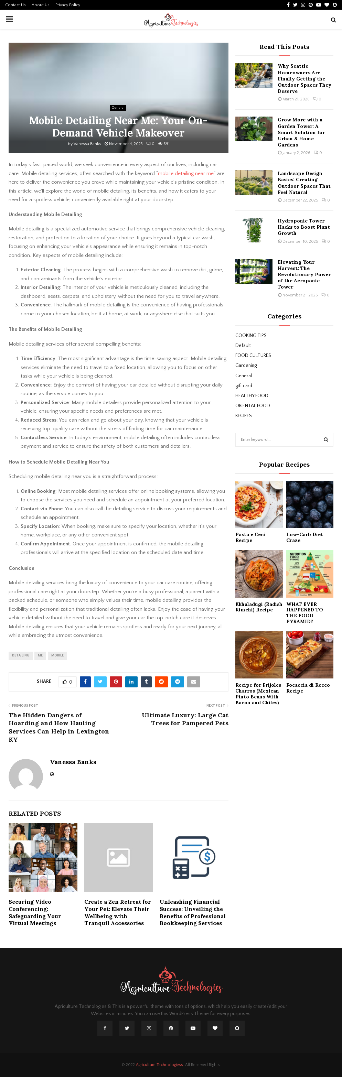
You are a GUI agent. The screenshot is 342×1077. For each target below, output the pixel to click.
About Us (41, 5)
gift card (243, 386)
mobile (57, 655)
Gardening (246, 365)
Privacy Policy (67, 5)
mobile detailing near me (186, 173)
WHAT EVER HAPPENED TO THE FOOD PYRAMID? (304, 612)
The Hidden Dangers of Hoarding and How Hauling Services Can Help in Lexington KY (59, 727)
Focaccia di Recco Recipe (308, 688)
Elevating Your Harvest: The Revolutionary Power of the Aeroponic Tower (304, 274)
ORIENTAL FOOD (252, 406)
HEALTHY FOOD (251, 396)
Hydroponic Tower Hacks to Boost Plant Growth (304, 227)
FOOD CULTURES (253, 355)
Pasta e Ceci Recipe (250, 537)
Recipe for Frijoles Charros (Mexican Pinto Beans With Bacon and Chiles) (258, 693)
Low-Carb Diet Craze (304, 537)
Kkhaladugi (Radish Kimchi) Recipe (258, 607)
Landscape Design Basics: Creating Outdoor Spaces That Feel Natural (304, 182)
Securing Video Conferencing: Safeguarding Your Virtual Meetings (35, 912)
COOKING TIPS (251, 335)
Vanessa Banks (87, 144)
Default (243, 345)
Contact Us (15, 5)
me (40, 655)
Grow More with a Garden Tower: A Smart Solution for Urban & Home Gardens (301, 132)
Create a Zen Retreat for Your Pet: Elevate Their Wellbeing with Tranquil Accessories (117, 912)
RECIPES (243, 415)
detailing (20, 655)
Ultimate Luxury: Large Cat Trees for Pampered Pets (185, 719)
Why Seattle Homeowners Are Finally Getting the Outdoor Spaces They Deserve (304, 78)
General (118, 108)
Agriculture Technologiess (159, 1065)
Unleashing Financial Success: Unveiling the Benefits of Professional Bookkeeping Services (193, 912)
